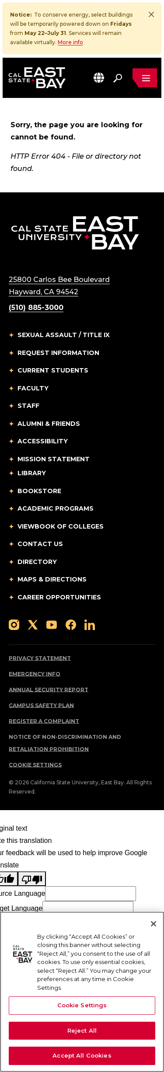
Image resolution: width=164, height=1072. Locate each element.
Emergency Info (34, 674)
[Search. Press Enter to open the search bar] (118, 77)
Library (31, 473)
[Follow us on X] (33, 624)
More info (70, 42)
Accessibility (42, 441)
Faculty (33, 388)
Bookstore (39, 491)
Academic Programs (55, 508)
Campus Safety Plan (41, 705)
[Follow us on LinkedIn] (89, 624)
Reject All (82, 1030)
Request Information (58, 353)
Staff (28, 406)
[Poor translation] (32, 878)
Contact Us (40, 544)
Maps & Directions (52, 579)
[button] (98, 77)
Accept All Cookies (81, 1055)
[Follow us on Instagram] (14, 624)
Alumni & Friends (48, 424)
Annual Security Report (48, 689)
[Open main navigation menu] (145, 77)
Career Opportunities (59, 597)
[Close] (151, 14)
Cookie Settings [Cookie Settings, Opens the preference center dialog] (82, 1005)
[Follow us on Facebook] (71, 624)
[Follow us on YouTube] (51, 624)
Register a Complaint (44, 721)
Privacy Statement (40, 658)
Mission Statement (53, 459)
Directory (37, 562)
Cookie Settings (35, 765)
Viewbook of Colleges (60, 526)
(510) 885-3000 (36, 307)
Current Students (52, 370)
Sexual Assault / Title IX (63, 335)
